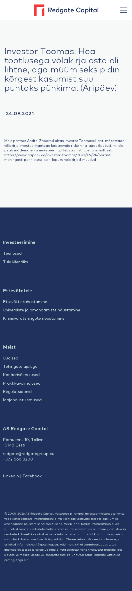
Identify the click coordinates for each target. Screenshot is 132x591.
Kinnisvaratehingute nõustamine (34, 318)
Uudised (10, 357)
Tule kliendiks (15, 261)
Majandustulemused (22, 399)
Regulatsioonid (17, 391)
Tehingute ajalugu (20, 366)
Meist (9, 346)
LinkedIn (11, 475)
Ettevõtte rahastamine (25, 301)
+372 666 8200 (18, 458)
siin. (26, 560)
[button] (123, 10)
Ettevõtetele (17, 290)
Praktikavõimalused (22, 383)
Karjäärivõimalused (21, 374)
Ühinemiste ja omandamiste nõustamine (41, 309)
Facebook (32, 475)
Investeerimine (19, 242)
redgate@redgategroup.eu (28, 453)
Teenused (12, 253)
